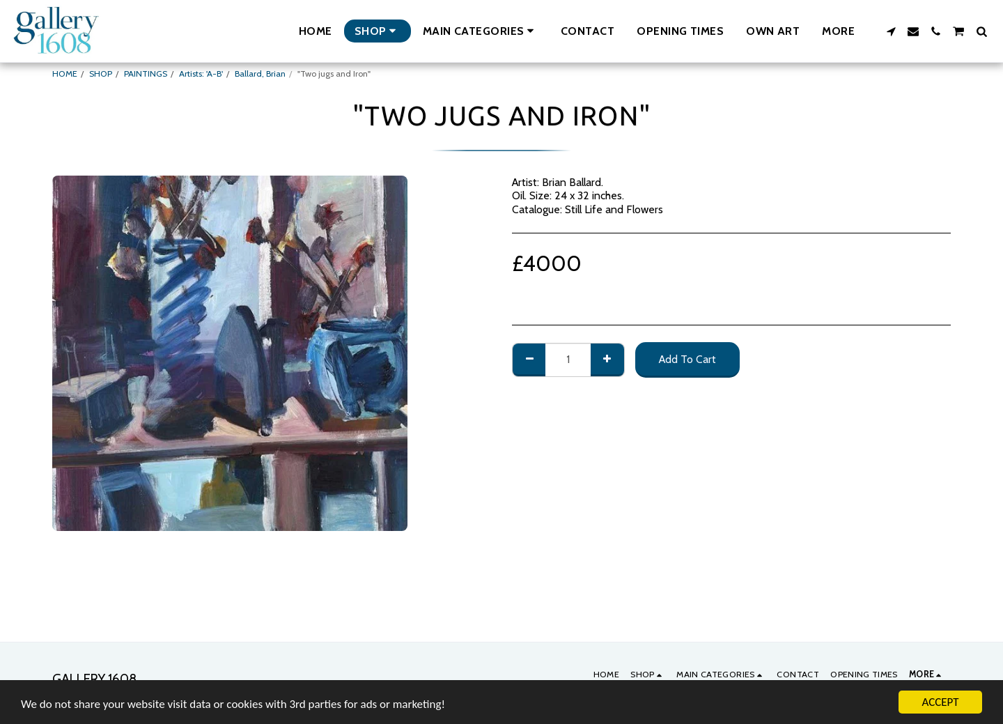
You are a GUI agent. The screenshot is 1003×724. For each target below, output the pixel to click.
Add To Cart (687, 359)
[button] (480, 31)
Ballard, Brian (260, 73)
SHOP (100, 73)
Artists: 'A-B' (201, 73)
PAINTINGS (145, 73)
